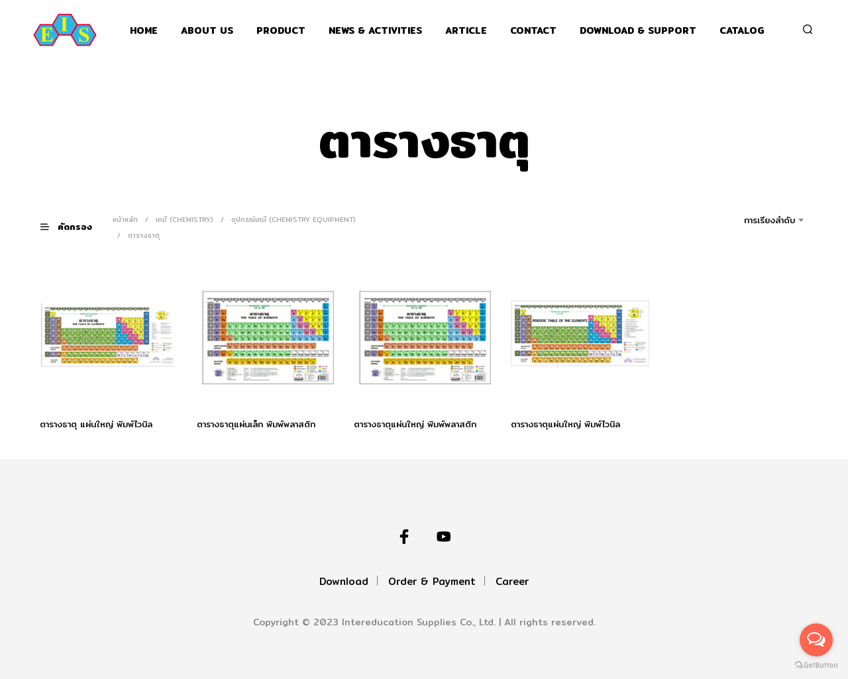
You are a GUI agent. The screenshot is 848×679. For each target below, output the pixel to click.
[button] (74, 227)
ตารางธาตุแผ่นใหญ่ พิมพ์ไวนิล (565, 422)
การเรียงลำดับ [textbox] (769, 220)
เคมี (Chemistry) (184, 219)
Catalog (742, 31)
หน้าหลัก (125, 219)
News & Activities (375, 31)
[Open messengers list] (816, 639)
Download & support (638, 31)
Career (512, 581)
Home (144, 31)
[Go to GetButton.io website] (816, 665)
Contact (533, 31)
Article (466, 31)
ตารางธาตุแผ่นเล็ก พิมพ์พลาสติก (256, 424)
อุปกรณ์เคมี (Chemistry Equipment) (293, 219)
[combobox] (751, 220)
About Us (207, 31)
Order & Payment (432, 581)
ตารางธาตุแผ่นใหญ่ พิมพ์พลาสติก (415, 424)
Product (280, 31)
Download (343, 581)
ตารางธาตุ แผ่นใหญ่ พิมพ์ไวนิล (96, 424)
